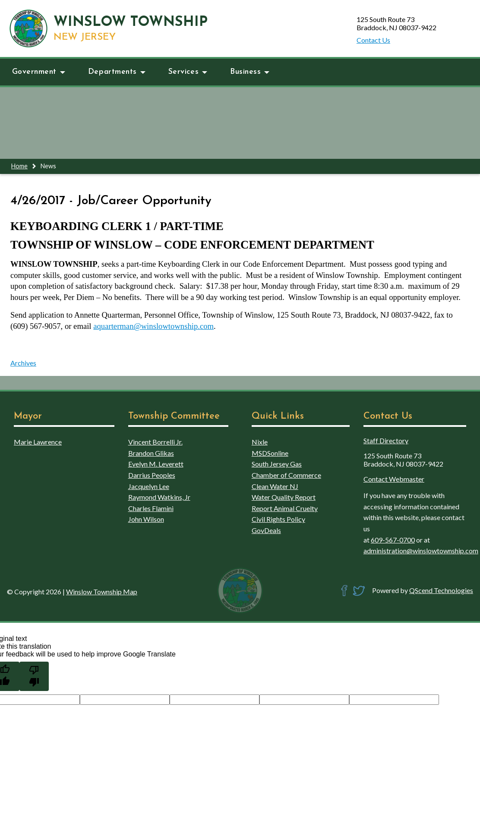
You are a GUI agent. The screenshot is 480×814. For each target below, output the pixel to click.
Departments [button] (116, 72)
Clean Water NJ (275, 486)
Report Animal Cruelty (285, 508)
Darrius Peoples (151, 475)
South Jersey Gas (277, 464)
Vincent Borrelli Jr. (155, 442)
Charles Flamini (151, 508)
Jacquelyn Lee (148, 486)
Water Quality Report (284, 497)
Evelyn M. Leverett (155, 464)
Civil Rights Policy (278, 519)
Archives (23, 363)
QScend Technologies (441, 590)
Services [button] (187, 72)
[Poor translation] (34, 676)
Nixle (260, 442)
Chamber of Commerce (286, 475)
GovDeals (266, 530)
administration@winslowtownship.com (420, 550)
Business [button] (249, 72)
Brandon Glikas (151, 453)
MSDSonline (270, 453)
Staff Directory (385, 440)
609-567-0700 (393, 540)
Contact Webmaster (393, 479)
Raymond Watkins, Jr (159, 497)
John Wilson (146, 519)
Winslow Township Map (101, 591)
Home (19, 166)
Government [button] (38, 72)
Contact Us (373, 40)
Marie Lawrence (38, 442)
